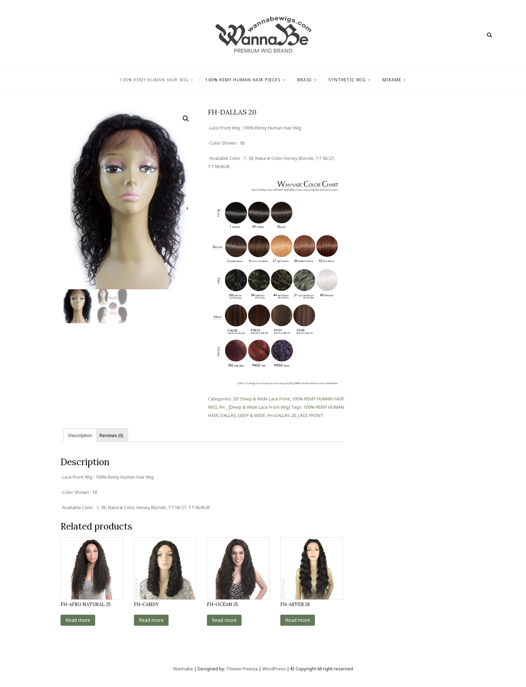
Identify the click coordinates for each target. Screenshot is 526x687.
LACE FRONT (311, 415)
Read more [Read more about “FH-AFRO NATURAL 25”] (77, 620)
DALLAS (228, 415)
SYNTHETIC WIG (347, 80)
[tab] (80, 435)
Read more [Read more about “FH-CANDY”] (151, 620)
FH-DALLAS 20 (281, 415)
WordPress (274, 669)
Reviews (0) (111, 435)
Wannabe (183, 669)
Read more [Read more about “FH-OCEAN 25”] (224, 620)
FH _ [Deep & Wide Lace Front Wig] (254, 407)
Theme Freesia (242, 669)
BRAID (304, 80)
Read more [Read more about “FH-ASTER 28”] (297, 620)
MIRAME (391, 80)
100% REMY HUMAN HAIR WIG (154, 80)
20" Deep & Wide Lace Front (261, 399)
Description (80, 435)
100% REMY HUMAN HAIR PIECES (242, 80)
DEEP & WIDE (251, 415)
